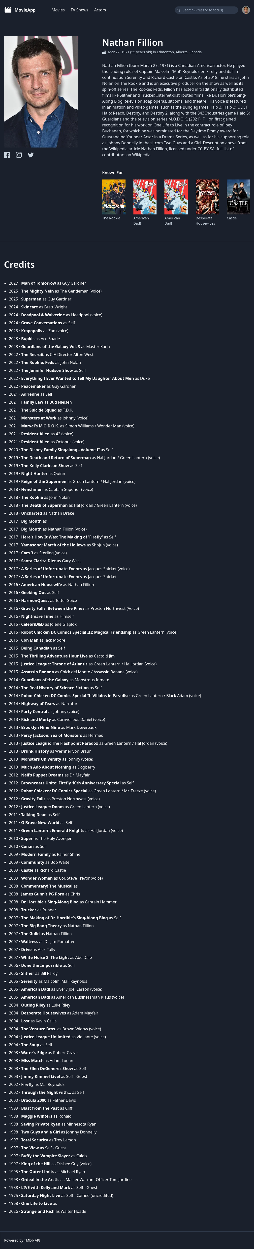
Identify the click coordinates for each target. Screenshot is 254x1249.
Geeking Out (33, 592)
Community (32, 862)
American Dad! (141, 221)
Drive (26, 949)
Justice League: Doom (42, 806)
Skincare (29, 307)
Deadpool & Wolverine (43, 315)
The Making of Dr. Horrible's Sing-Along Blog (64, 918)
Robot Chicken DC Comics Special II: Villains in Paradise (75, 695)
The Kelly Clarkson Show (45, 465)
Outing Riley (33, 1005)
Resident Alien (35, 434)
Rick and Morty (36, 719)
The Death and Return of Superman (56, 457)
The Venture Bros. (38, 1029)
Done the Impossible (41, 965)
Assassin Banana (37, 672)
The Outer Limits (37, 1171)
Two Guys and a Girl (40, 1132)
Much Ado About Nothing (46, 767)
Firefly (27, 1084)
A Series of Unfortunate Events (51, 568)
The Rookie (111, 218)
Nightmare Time (37, 616)
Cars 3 (27, 553)
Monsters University (41, 759)
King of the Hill (35, 1163)
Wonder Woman (37, 878)
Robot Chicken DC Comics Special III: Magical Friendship (76, 632)
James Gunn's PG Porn (42, 894)
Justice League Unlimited (45, 1037)
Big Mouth (31, 521)
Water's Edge (34, 1052)
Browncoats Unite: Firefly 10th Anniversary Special (71, 783)
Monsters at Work (38, 418)
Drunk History (35, 751)
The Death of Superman (44, 505)
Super (26, 838)
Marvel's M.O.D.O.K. (40, 426)
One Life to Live (36, 1203)
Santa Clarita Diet (38, 561)
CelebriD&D (32, 624)
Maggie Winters (36, 1116)
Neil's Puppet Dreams (42, 775)
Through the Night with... (46, 1092)
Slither (27, 973)
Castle (232, 218)
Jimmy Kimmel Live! (40, 1076)
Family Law (32, 402)
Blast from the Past (40, 1108)
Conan (27, 846)
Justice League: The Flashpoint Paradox (59, 743)
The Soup (30, 1044)
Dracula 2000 (33, 1100)
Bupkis (27, 338)
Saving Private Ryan (40, 1124)
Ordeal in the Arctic (40, 1179)
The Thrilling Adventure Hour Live (54, 656)
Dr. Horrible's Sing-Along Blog (50, 902)
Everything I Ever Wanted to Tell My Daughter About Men (77, 378)
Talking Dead (34, 814)
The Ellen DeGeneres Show (47, 1068)
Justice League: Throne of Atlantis (54, 664)
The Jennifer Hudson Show (47, 370)
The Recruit (32, 354)
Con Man (29, 640)
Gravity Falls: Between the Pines (52, 608)
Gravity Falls (33, 799)
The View (30, 1148)
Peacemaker (33, 386)
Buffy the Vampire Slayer (45, 1156)
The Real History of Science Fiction (55, 687)
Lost (25, 1021)
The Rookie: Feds (37, 362)
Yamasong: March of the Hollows (53, 545)
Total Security (34, 1140)
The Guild (30, 933)
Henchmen (31, 489)
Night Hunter (34, 473)
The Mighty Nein (37, 291)
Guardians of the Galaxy (44, 680)
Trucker (28, 910)
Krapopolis (31, 330)
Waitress (29, 941)
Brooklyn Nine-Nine (40, 727)
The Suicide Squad (39, 410)
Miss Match (32, 1060)
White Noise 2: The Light (45, 957)
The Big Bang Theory (41, 925)
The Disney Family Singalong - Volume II (60, 449)
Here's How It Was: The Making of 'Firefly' (62, 537)
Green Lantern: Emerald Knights (52, 830)
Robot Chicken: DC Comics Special (54, 791)
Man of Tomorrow (38, 283)
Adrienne (30, 394)
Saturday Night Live (40, 1195)
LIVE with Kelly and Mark (45, 1187)
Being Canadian (36, 648)
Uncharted (31, 513)
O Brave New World (40, 822)
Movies (58, 10)
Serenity (29, 981)
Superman (31, 299)
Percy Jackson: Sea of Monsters (51, 735)
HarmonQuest (35, 600)
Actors (100, 10)
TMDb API (32, 1240)
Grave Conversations (41, 323)
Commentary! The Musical (46, 886)
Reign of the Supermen (43, 481)
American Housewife (41, 584)
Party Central (34, 711)
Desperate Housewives (205, 221)
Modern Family (36, 854)
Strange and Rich (38, 1211)
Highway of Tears (38, 703)
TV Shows (79, 10)
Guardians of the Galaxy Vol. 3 (50, 346)
